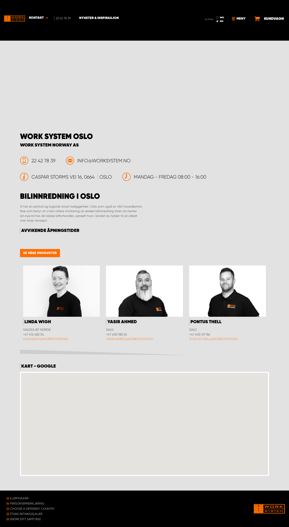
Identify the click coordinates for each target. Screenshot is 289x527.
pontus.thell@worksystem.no (213, 339)
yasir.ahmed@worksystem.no (129, 339)
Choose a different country (32, 508)
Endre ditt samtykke (25, 519)
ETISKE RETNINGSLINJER (26, 514)
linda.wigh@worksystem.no (45, 339)
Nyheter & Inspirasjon (99, 6)
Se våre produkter (40, 253)
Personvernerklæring (27, 503)
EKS (204, 10)
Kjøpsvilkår (19, 498)
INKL (205, 6)
